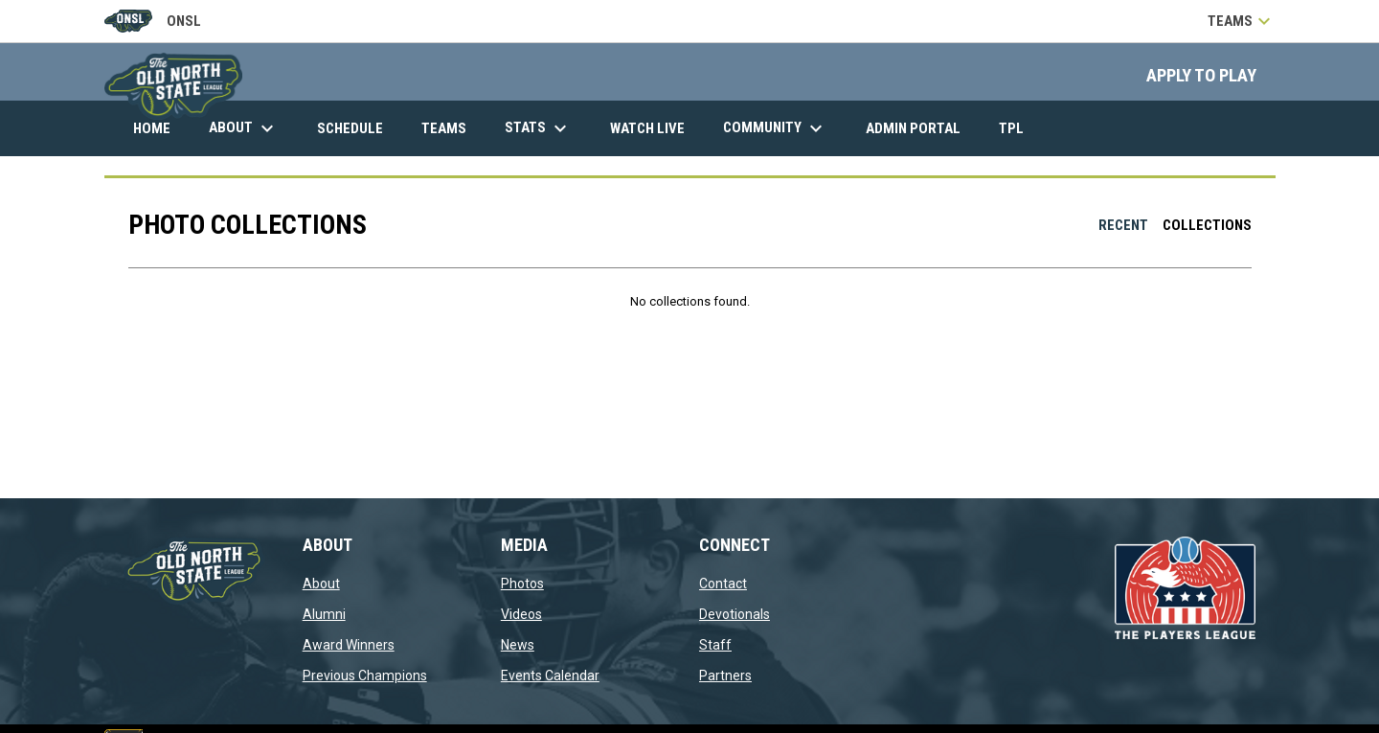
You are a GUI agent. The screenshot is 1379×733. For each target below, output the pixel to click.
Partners (725, 675)
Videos (521, 614)
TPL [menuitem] (1018, 128)
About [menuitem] (244, 128)
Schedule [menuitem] (350, 128)
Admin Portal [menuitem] (920, 128)
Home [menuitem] (151, 128)
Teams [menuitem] (443, 128)
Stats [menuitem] (538, 128)
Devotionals (734, 614)
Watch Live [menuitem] (654, 128)
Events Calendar (550, 675)
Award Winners (349, 645)
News (517, 645)
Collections (1207, 225)
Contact (723, 583)
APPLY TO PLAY (1201, 75)
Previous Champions (365, 675)
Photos (522, 583)
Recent (1123, 225)
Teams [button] (1242, 21)
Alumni (324, 614)
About (321, 583)
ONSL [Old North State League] (152, 21)
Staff (715, 645)
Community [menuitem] (775, 128)
